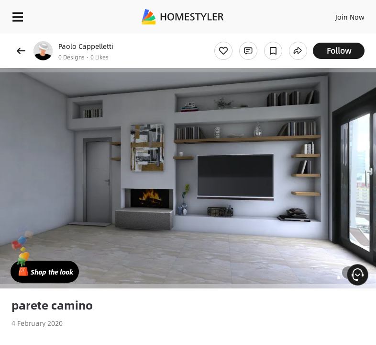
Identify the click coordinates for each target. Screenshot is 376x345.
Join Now (350, 17)
